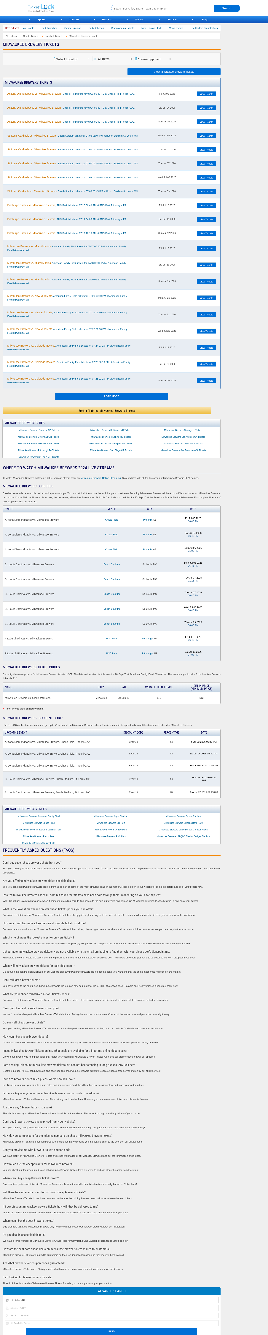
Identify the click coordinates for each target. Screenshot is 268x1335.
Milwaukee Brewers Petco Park (38, 836)
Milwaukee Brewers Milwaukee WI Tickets (38, 443)
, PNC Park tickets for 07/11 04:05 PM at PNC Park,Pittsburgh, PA (66, 219)
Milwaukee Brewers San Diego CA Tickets (111, 450)
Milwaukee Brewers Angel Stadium (111, 816)
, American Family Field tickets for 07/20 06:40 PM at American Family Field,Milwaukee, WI (67, 297)
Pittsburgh (147, 638)
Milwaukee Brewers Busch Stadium (183, 816)
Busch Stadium (111, 564)
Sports (41, 19)
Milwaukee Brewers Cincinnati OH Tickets (38, 437)
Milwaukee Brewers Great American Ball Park (38, 829)
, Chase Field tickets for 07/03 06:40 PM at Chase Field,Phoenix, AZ (70, 93)
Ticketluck (65, 8)
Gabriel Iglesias (80, 28)
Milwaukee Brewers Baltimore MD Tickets (111, 430)
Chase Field (111, 519)
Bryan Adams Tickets (130, 28)
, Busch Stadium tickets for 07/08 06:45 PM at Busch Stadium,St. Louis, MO (72, 177)
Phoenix (147, 519)
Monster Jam (184, 28)
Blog (205, 19)
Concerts (74, 19)
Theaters (107, 19)
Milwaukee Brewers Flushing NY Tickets (111, 437)
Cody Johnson (103, 28)
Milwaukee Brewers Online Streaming (100, 478)
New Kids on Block (159, 28)
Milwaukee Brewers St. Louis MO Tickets (38, 457)
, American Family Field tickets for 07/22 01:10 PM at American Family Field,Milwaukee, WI (67, 331)
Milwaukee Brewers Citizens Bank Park (183, 823)
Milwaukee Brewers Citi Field (111, 823)
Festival (172, 19)
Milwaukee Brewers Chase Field (39, 823)
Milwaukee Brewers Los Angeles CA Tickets (183, 437)
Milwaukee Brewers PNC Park (111, 836)
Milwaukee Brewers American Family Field (39, 816)
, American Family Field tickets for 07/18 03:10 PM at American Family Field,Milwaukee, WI (66, 264)
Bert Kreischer (56, 28)
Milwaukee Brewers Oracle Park (111, 829)
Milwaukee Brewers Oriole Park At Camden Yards (183, 829)
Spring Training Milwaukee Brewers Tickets (107, 411)
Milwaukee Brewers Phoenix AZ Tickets (183, 443)
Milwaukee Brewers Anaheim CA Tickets (39, 430)
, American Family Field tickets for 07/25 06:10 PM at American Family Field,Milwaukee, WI (68, 364)
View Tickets (206, 94)
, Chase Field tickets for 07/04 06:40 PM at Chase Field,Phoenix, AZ (70, 107)
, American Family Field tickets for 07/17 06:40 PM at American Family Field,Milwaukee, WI (66, 248)
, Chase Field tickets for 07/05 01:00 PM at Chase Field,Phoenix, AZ (70, 121)
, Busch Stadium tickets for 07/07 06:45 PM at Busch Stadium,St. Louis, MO (72, 163)
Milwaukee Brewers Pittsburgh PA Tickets (38, 450)
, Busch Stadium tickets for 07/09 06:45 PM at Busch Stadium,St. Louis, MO (72, 191)
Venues (139, 19)
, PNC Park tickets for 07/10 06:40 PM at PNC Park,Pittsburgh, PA (66, 205)
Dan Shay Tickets (32, 28)
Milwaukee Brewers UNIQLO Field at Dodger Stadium (183, 836)
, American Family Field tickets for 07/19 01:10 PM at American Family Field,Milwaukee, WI (66, 281)
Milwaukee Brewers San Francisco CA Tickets (183, 450)
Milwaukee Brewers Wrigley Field (38, 843)
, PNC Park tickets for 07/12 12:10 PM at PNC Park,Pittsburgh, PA (66, 233)
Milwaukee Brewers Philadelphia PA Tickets (110, 443)
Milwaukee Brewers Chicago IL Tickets (183, 430)
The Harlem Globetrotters (211, 28)
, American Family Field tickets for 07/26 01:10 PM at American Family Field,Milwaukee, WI (68, 380)
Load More (111, 396)
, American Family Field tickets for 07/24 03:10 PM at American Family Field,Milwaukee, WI (68, 347)
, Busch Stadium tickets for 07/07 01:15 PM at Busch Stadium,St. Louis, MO (72, 149)
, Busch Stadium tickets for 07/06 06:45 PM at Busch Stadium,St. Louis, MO (72, 135)
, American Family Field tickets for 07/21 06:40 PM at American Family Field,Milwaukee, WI (67, 314)
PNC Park (111, 638)
